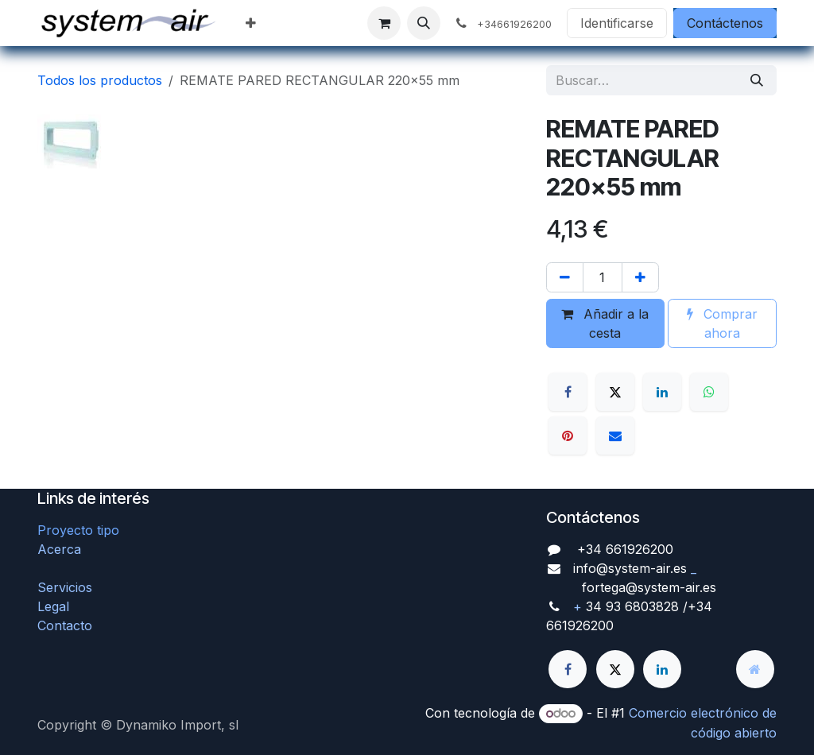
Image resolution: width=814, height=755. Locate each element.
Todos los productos (99, 80)
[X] (615, 392)
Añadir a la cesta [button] (605, 323)
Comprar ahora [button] (722, 323)
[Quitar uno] (564, 277)
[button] (423, 23)
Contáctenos (725, 23)
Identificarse (616, 23)
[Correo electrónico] (615, 435)
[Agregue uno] (640, 277)
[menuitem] (250, 23)
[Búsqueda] (757, 80)
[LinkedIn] (662, 392)
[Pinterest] (567, 435)
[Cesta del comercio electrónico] (384, 23)
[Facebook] (567, 392)
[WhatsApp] (709, 392)
